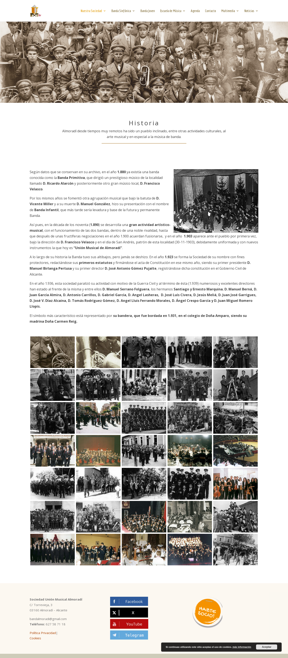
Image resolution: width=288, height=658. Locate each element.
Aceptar (266, 646)
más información (242, 647)
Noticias (249, 11)
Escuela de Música (170, 11)
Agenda (195, 11)
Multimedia (228, 11)
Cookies (35, 638)
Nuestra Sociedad (91, 11)
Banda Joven (147, 11)
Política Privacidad (43, 633)
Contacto (210, 11)
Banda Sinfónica (121, 11)
